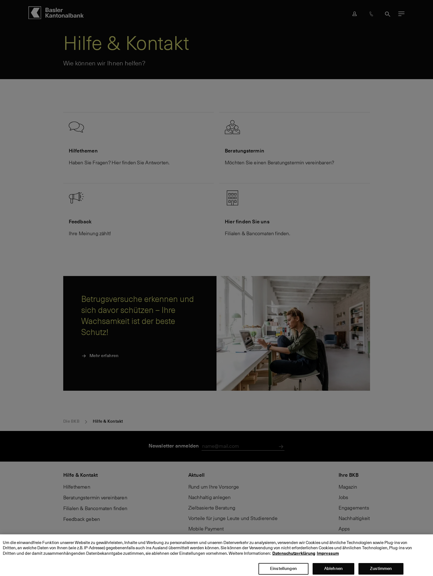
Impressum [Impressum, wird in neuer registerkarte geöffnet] (328, 558)
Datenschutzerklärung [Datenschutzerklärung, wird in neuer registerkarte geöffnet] (293, 558)
